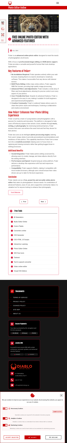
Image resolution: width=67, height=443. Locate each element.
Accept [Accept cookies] (22, 437)
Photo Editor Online (20, 249)
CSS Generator (19, 235)
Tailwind (17, 257)
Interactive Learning (21, 244)
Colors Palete (18, 226)
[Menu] (57, 3)
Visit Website (15, 192)
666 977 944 (18, 380)
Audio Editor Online (20, 222)
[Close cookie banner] (51, 395)
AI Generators (18, 217)
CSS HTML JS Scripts (21, 240)
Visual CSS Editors (20, 271)
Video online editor (20, 266)
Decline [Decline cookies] (43, 437)
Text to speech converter (22, 262)
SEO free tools (19, 253)
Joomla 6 (31, 354)
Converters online (20, 231)
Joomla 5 (17, 354)
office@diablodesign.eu (22, 385)
